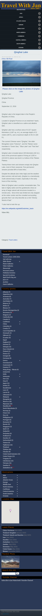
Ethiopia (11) (7, 347)
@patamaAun (6, 613)
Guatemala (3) (7, 365)
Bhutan (5, 551)
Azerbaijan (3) (7, 301)
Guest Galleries (8, 284)
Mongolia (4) (7, 399)
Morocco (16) (7, 401)
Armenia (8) (7, 296)
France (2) (6, 353)
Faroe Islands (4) (8, 349)
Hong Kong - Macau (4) (11, 369)
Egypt (5, 340)
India (4, 374)
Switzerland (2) (8, 440)
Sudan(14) (6, 431)
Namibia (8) (8, 406)
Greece (5, 360)
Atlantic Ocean (21, 21)
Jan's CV (5, 280)
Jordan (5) (6, 385)
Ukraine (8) (7, 452)
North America (21, 32)
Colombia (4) (7, 326)
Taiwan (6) (6, 442)
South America (21, 43)
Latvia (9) (6, 392)
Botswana (6, 547)
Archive (5, 282)
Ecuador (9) (7, 337)
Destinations (21, 9)
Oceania (21, 47)
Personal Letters (8, 270)
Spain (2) (6, 429)
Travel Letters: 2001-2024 (11, 257)
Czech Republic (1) (9, 331)
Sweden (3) (6, 438)
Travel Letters (13, 240)
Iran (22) (6, 378)
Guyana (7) (6, 367)
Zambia (5, 544)
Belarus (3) (6, 303)
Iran (4, 537)
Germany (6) (7, 358)
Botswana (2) (8, 312)
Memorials (6, 268)
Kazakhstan (7, 388)
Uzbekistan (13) (8, 461)
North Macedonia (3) (10, 408)
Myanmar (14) (7, 404)
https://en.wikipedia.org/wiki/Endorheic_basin (17, 208)
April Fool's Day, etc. (9, 277)
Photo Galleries (8, 264)
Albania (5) (6, 292)
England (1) (7, 342)
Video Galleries (8, 266)
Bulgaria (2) (7, 315)
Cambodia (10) (8, 317)
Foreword (6, 254)
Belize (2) (6, 305)
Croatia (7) (6, 328)
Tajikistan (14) (7, 445)
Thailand (6, 447)
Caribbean (21, 36)
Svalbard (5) (7, 436)
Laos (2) (5, 390)
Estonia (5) (6, 344)
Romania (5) (7, 422)
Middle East (21, 28)
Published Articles (9, 273)
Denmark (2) (7, 333)
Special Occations (9, 275)
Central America (21, 40)
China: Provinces (8, 530)
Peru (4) (5, 415)
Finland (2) (6, 351)
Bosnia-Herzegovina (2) (11, 310)
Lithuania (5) (7, 395)
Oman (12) (6, 413)
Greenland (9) (7, 363)
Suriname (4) (7, 433)
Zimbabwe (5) (8, 468)
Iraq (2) (5, 381)
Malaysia (6, 397)
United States (7, 549)
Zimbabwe (6, 542)
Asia (21, 13)
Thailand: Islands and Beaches (13, 535)
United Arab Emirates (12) (11, 454)
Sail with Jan (7, 259)
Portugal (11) (7, 420)
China (5, 324)
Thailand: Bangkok (9, 533)
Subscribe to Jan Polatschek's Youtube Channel (17, 580)
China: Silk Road (7, 59)
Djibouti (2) (7, 335)
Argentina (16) (7, 294)
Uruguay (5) (7, 458)
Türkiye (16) (7, 449)
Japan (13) (6, 383)
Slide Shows (7, 261)
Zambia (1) (7, 465)
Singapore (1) (7, 426)
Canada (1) (6, 319)
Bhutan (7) (6, 308)
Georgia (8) (6, 356)
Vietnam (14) (7, 463)
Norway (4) (6, 410)
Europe (21, 24)
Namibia (6, 540)
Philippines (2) (8, 417)
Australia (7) (7, 299)
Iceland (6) (6, 372)
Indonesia (6, 376)
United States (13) (9, 456)
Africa (21, 17)
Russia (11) (6, 424)
